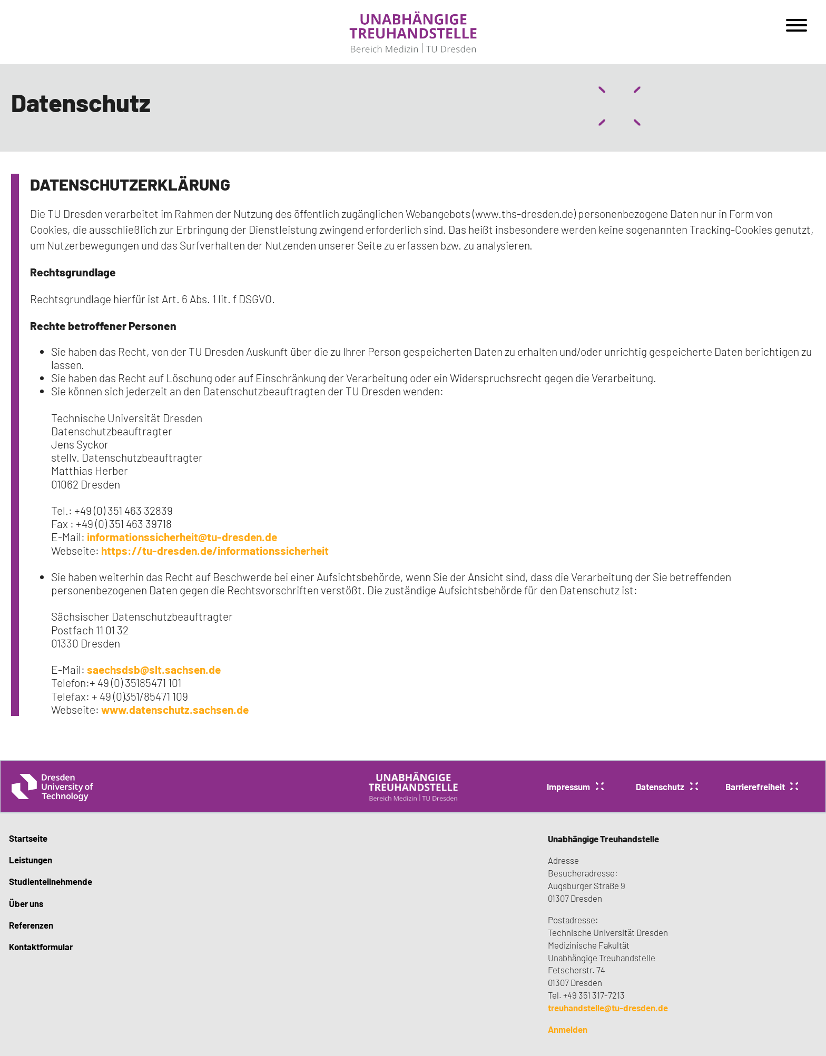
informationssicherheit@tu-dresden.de (182, 536)
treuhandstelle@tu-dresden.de (608, 1007)
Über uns (26, 903)
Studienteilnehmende (50, 881)
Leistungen (30, 859)
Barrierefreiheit (755, 786)
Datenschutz (660, 786)
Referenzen (31, 925)
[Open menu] (796, 28)
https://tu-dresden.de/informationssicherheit (215, 550)
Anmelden (567, 1029)
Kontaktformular (41, 946)
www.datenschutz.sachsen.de (174, 709)
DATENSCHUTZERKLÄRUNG (130, 184)
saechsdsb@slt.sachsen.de (154, 669)
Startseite (28, 838)
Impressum (568, 786)
